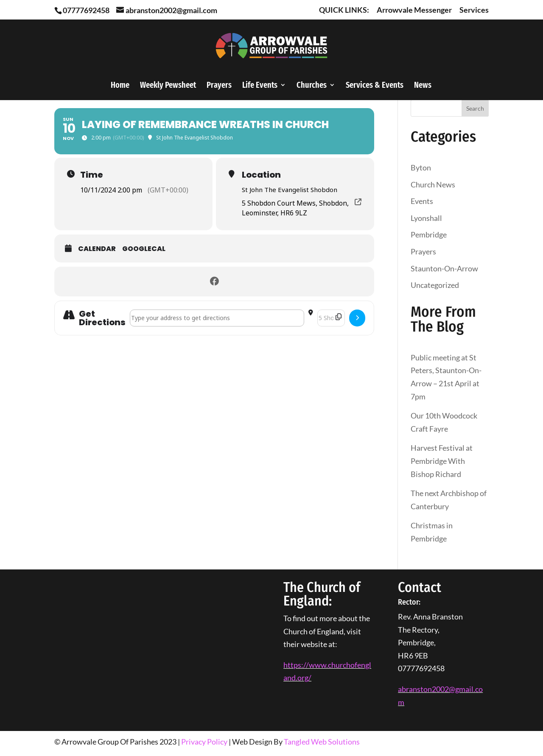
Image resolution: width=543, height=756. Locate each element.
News (422, 86)
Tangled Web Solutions (322, 741)
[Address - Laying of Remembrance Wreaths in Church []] (217, 318)
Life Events (259, 86)
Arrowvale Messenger (414, 10)
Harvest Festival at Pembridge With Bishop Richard (442, 460)
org (302, 677)
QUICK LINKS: (344, 10)
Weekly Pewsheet (168, 86)
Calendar (97, 249)
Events (422, 201)
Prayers (219, 86)
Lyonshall (426, 218)
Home (120, 86)
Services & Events (374, 86)
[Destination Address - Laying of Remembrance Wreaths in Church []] (331, 318)
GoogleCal (143, 249)
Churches (312, 86)
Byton (421, 167)
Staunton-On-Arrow (444, 268)
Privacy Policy (204, 741)
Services (474, 10)
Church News (433, 184)
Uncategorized (435, 285)
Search (475, 108)
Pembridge (429, 234)
